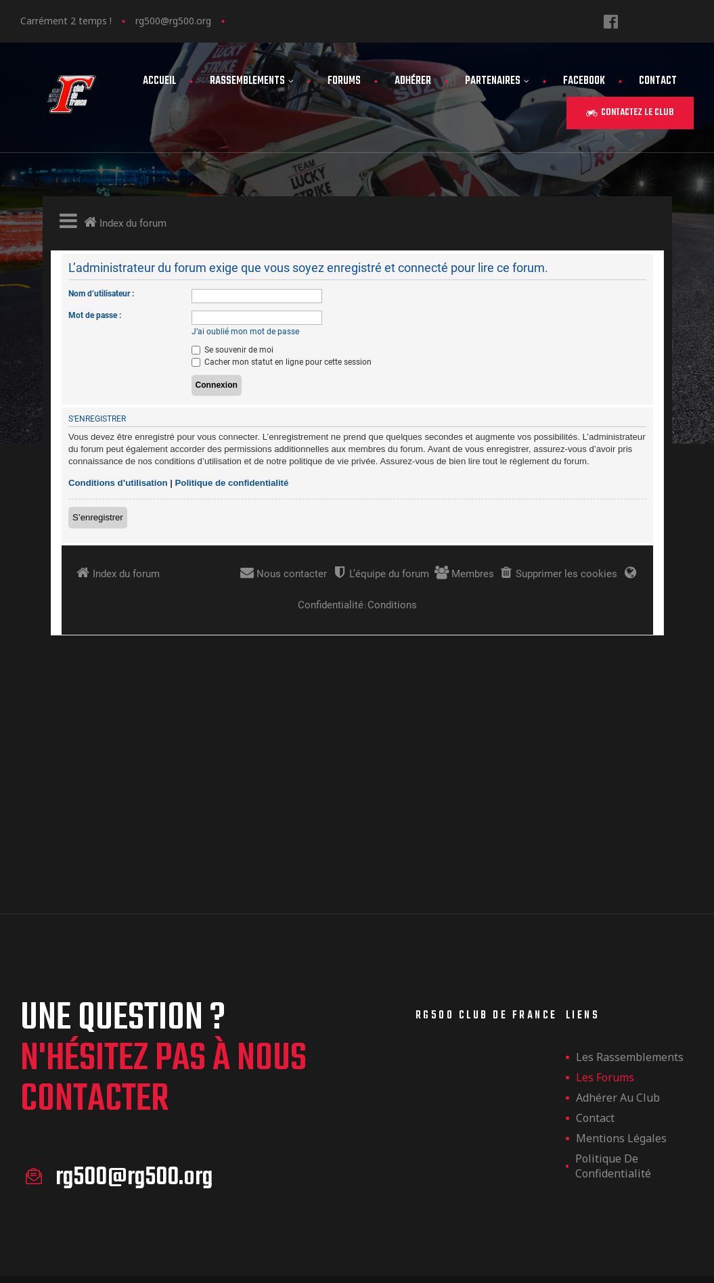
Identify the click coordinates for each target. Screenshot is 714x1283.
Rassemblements (252, 81)
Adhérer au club (618, 920)
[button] (630, 113)
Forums (344, 81)
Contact (658, 81)
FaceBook (584, 81)
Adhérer (413, 81)
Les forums (605, 900)
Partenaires (497, 81)
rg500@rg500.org (173, 20)
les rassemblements (630, 879)
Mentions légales (621, 960)
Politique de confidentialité (613, 989)
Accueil (159, 81)
